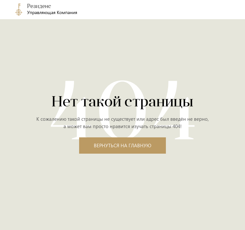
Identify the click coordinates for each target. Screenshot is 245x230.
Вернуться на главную (122, 145)
